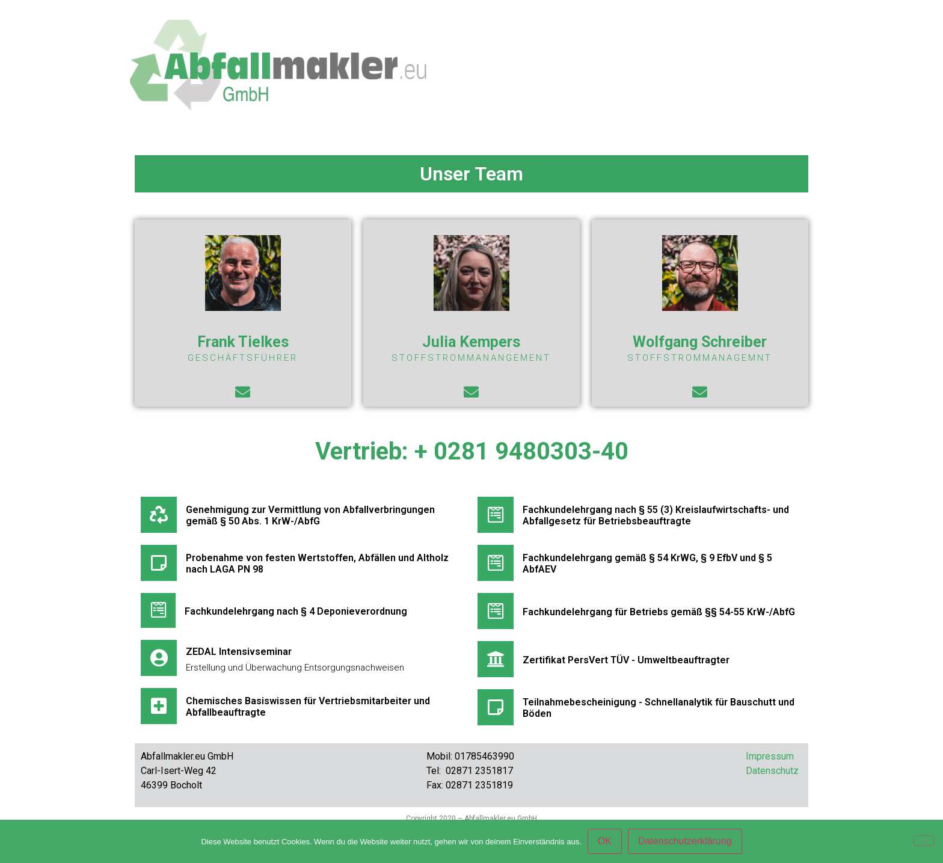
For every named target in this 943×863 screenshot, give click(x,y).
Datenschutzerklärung (685, 841)
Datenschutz (772, 770)
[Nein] (924, 840)
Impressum (770, 756)
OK (605, 841)
